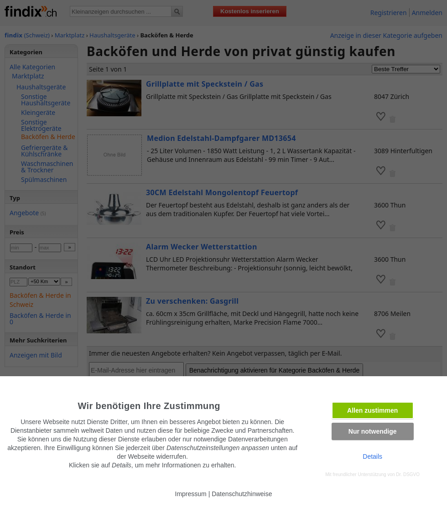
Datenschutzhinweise (242, 493)
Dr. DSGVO (408, 474)
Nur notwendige (372, 431)
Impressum (191, 493)
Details (372, 456)
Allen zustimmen (372, 410)
